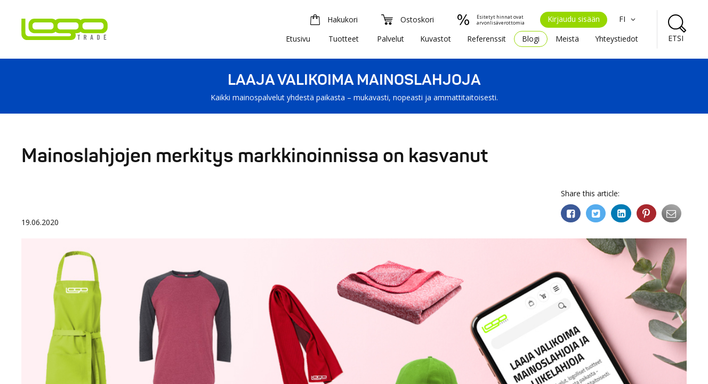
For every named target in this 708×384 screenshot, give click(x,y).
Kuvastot (435, 39)
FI (628, 19)
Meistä (567, 39)
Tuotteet (343, 39)
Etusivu (298, 39)
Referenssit (486, 39)
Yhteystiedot (616, 39)
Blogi (531, 39)
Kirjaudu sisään (574, 19)
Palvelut (390, 39)
